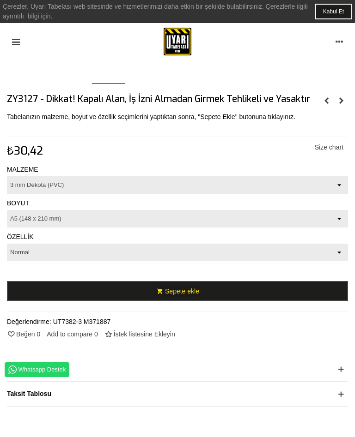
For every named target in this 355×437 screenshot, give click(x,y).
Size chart (329, 147)
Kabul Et (333, 11)
